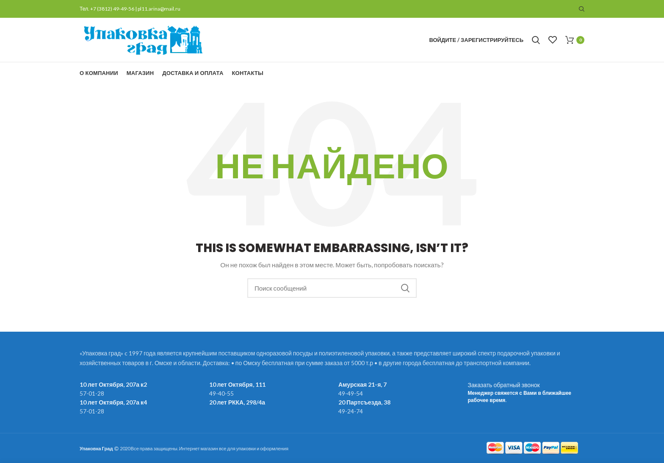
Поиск (405, 288)
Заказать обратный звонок (504, 384)
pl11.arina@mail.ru (159, 9)
